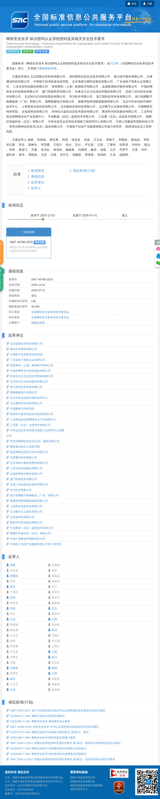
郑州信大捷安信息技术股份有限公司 (29, 414)
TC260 (114, 63)
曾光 (10, 586)
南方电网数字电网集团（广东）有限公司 (32, 495)
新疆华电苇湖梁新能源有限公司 (27, 500)
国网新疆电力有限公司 (21, 392)
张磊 (10, 608)
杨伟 (52, 668)
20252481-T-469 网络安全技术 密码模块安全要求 (38, 721)
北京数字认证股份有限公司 (24, 511)
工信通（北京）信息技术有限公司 (28, 424)
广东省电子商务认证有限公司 (25, 359)
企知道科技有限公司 (20, 517)
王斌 (52, 619)
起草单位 (37, 182)
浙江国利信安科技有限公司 (24, 387)
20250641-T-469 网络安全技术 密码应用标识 (35, 715)
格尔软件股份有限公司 (21, 349)
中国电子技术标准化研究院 (24, 354)
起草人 (36, 188)
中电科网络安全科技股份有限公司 (28, 370)
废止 (125, 215)
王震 (52, 673)
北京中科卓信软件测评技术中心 (27, 397)
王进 (10, 619)
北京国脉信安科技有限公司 (24, 343)
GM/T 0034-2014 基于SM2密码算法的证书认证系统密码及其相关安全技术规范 (55, 710)
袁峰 (10, 565)
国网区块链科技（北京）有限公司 (28, 533)
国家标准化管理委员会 (82, 781)
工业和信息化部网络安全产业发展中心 (31, 419)
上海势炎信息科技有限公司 (24, 506)
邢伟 (10, 597)
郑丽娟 (12, 575)
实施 (85, 215)
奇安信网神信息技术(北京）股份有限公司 (33, 441)
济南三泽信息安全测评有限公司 (27, 484)
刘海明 (12, 668)
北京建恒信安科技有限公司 (24, 403)
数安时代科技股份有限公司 (24, 522)
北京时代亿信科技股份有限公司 (27, 381)
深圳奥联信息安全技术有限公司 (27, 452)
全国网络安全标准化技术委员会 (50, 312)
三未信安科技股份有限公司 (24, 468)
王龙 (10, 689)
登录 (132, 3)
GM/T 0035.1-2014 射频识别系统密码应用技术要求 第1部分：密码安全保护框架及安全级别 (63, 743)
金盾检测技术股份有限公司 (24, 473)
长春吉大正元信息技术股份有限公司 (29, 376)
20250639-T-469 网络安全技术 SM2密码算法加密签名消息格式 (46, 753)
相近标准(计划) (84, 170)
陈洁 (52, 657)
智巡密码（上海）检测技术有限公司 (29, 365)
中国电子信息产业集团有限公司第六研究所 (33, 544)
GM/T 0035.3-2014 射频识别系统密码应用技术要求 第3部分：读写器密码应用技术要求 (60, 759)
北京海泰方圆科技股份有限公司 (27, 462)
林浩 (10, 678)
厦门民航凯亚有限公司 (21, 479)
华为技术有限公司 (19, 490)
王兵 (52, 608)
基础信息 (37, 176)
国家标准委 (49, 68)
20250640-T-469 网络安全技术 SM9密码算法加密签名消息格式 (46, 748)
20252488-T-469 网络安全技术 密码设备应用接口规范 (40, 737)
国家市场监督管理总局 (82, 777)
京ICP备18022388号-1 (27, 793)
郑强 (52, 630)
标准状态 (37, 170)
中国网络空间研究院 (20, 408)
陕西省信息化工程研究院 (23, 446)
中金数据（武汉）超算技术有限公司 (29, 527)
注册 (147, 3)
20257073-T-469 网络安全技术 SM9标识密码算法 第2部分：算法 (47, 732)
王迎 (52, 651)
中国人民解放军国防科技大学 (25, 538)
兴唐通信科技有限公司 (21, 457)
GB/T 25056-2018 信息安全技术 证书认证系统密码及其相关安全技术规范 (52, 726)
